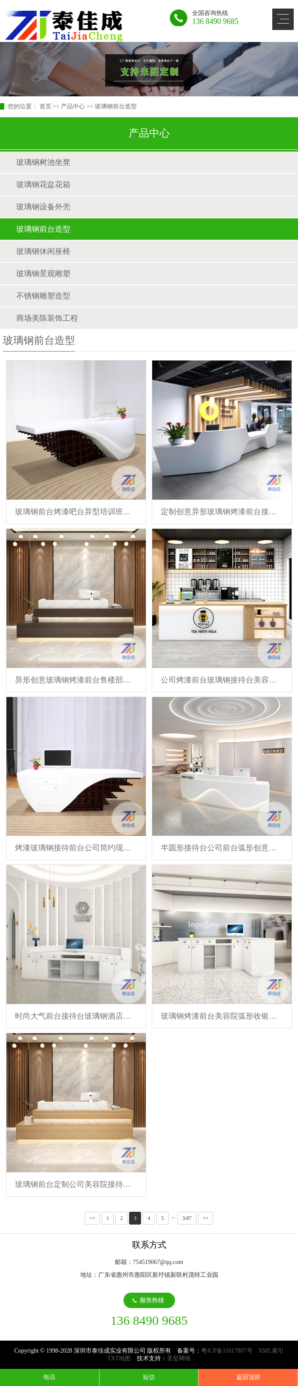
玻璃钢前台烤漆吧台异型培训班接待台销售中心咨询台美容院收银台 (76, 511)
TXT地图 (119, 1358)
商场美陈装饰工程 (47, 318)
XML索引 (271, 1350)
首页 (45, 106)
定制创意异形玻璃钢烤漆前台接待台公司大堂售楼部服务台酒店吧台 (222, 511)
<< (93, 1218)
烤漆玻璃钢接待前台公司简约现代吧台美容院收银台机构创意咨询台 (76, 848)
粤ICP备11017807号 (226, 1350)
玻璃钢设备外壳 (43, 207)
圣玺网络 (179, 1358)
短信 (149, 1377)
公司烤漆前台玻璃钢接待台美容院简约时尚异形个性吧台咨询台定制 (222, 680)
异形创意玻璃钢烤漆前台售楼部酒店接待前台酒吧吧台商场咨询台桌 (76, 680)
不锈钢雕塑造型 (43, 296)
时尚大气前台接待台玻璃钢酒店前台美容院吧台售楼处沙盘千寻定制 (76, 1016)
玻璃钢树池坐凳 (43, 162)
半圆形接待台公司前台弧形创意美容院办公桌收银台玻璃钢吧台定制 (222, 848)
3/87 (186, 1218)
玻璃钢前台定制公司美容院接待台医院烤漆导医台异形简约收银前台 (76, 1184)
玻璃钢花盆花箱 (43, 184)
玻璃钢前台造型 (116, 106)
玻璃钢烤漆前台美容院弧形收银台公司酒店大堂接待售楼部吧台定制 (222, 1016)
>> (206, 1218)
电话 (49, 1377)
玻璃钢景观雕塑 (43, 273)
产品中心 (73, 106)
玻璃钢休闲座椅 (43, 251)
